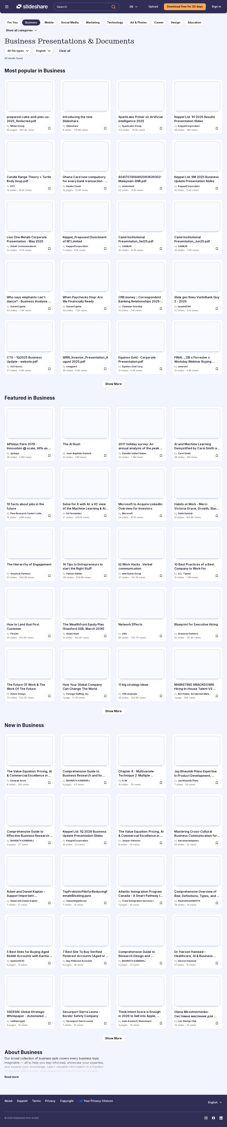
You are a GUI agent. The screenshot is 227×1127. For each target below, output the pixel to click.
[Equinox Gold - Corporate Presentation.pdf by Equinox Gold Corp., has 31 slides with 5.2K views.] (141, 347)
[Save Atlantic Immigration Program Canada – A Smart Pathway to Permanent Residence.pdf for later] (161, 903)
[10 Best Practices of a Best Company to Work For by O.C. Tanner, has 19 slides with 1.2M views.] (197, 554)
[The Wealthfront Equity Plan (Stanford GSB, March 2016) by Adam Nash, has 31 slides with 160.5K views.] (85, 614)
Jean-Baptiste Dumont (78, 453)
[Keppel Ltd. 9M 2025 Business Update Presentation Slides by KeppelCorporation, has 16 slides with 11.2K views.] (197, 166)
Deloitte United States (134, 453)
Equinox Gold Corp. (133, 366)
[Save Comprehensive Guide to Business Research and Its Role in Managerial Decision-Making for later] (105, 782)
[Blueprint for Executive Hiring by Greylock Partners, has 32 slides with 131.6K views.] (197, 614)
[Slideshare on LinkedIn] (220, 1117)
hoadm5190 (184, 306)
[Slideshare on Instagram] (205, 1117)
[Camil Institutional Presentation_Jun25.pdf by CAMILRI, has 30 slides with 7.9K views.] (197, 226)
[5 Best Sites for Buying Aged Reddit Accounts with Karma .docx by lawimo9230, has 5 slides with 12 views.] (29, 941)
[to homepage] (13, 23)
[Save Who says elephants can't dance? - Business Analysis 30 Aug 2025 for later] (49, 308)
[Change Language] (131, 7)
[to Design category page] (175, 23)
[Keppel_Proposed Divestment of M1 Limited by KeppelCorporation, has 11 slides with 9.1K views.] (85, 226)
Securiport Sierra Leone (79, 1021)
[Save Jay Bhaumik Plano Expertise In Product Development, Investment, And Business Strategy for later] (216, 782)
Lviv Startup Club (187, 1021)
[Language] (43, 51)
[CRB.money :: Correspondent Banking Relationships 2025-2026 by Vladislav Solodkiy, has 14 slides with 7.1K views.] (141, 287)
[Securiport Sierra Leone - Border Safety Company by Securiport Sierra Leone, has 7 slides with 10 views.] (85, 1001)
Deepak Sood (18, 780)
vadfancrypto (17, 1021)
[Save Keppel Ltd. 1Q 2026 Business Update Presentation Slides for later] (105, 843)
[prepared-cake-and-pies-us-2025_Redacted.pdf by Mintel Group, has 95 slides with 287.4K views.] (29, 106)
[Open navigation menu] (7, 7)
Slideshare (72, 126)
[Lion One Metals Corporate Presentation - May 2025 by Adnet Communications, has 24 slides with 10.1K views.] (29, 226)
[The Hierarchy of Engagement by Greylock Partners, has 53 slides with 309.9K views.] (29, 554)
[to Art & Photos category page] (138, 23)
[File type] (18, 51)
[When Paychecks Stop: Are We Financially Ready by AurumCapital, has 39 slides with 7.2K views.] (85, 287)
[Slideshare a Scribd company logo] (32, 7)
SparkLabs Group (131, 126)
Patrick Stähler (74, 573)
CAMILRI (126, 246)
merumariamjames (188, 840)
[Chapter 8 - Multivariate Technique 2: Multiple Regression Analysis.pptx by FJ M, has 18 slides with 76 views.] (141, 761)
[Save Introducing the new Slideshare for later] (105, 128)
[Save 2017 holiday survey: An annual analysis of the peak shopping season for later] (161, 455)
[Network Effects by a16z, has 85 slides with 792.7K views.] (141, 614)
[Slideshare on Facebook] (213, 1117)
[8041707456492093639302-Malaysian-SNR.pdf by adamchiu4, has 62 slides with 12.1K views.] (141, 166)
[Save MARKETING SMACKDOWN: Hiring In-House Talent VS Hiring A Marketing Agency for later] (216, 696)
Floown (14, 633)
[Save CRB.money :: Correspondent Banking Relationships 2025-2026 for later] (161, 308)
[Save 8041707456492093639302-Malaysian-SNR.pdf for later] (161, 188)
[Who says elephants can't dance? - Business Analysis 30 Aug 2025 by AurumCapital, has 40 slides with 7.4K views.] (29, 287)
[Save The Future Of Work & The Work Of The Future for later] (49, 696)
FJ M (124, 780)
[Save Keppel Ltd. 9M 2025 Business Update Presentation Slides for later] (216, 188)
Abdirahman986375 (189, 900)
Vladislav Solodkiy (132, 306)
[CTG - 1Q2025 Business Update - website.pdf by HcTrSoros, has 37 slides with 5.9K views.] (29, 347)
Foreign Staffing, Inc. (77, 693)
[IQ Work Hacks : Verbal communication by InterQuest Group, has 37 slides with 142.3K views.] (141, 554)
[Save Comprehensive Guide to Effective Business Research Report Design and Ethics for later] (49, 843)
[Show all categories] (22, 30)
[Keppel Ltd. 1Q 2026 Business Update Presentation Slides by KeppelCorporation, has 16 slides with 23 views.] (85, 821)
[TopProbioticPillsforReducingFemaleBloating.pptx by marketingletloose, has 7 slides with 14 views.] (85, 881)
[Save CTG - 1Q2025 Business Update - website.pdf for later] (49, 368)
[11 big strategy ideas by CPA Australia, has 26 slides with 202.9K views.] (141, 674)
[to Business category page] (31, 23)
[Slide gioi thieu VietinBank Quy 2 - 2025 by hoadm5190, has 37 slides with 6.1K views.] (197, 287)
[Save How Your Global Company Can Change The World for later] (105, 696)
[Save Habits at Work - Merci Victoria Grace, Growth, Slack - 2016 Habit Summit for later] (216, 515)
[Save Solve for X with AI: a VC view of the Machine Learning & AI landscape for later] (105, 515)
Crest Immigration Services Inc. (139, 900)
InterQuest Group (131, 573)
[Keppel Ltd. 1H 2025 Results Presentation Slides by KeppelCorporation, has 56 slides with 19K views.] (197, 106)
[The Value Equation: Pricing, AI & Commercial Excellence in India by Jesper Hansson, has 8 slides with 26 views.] (141, 821)
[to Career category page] (159, 23)
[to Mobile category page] (49, 23)
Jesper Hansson (131, 840)
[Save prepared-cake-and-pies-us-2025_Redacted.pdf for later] (49, 128)
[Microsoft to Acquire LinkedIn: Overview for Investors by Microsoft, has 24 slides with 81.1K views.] (141, 494)
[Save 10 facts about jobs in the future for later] (49, 515)
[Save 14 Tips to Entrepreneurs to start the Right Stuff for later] (105, 575)
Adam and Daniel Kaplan (23, 900)
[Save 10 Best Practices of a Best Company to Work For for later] (216, 575)
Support (22, 1100)
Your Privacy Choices (95, 1101)
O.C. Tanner (184, 573)
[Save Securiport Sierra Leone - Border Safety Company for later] (105, 1023)
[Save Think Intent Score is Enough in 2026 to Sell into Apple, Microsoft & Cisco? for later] (161, 1023)
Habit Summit (185, 513)
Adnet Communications (23, 246)
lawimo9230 (17, 960)
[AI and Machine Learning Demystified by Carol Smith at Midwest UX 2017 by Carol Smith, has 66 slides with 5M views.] (197, 433)
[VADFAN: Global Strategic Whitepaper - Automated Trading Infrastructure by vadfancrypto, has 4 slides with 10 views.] (29, 1001)
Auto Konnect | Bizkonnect (136, 1021)
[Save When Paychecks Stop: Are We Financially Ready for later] (105, 308)
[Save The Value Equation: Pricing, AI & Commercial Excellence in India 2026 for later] (49, 782)
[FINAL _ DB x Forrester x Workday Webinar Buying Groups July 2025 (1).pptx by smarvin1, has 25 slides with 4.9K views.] (197, 347)
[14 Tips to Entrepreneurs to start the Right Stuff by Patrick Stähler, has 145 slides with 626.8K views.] (85, 554)
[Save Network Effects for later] (161, 636)
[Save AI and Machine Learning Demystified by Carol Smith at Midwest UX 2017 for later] (216, 455)
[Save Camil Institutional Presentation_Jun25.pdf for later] (216, 248)
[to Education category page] (194, 23)
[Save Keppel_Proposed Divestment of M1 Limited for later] (105, 248)
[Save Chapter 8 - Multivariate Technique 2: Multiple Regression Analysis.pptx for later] (161, 782)
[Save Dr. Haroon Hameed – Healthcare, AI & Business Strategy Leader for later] (216, 963)
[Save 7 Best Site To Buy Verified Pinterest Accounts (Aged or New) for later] (105, 963)
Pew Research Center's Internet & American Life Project (27, 513)
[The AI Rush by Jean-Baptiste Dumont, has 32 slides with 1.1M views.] (85, 433)
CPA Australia (129, 693)
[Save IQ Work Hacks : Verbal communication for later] (161, 575)
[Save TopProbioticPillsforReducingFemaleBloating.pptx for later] (105, 903)
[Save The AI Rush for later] (105, 455)
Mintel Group (17, 126)
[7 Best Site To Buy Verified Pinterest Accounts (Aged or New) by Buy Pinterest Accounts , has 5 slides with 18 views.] (85, 941)
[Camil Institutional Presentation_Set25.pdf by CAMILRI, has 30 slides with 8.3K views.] (141, 226)
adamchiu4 (128, 186)
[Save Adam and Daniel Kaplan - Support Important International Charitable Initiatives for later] (49, 903)
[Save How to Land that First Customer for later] (49, 636)
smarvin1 (183, 366)
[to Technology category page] (115, 23)
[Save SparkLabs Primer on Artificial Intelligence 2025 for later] (161, 128)
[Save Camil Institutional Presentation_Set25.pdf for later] (161, 248)
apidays (14, 453)
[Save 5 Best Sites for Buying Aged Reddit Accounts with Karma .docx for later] (49, 963)
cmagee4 (71, 366)
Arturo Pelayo (18, 693)
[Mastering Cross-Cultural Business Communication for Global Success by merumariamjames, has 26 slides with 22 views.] (197, 821)
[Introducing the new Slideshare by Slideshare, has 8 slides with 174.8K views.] (85, 106)
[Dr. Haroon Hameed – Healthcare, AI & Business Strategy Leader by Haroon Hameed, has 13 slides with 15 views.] (197, 941)
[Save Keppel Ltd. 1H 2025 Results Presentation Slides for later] (216, 128)
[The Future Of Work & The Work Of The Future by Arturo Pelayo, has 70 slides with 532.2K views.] (29, 674)
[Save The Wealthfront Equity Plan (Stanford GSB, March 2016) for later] (105, 636)
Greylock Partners (20, 573)
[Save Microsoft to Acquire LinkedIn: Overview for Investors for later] (161, 515)
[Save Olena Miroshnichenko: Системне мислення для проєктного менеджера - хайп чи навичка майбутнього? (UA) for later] (216, 1023)
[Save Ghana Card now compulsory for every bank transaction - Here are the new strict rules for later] (105, 188)
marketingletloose (76, 900)
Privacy (50, 1100)
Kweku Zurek (73, 186)
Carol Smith (184, 453)
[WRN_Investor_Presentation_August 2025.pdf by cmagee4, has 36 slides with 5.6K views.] (85, 347)
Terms (36, 1100)
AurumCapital (17, 306)
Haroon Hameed (187, 960)
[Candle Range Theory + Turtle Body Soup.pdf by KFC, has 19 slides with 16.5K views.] (29, 166)
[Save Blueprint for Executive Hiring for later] (216, 636)
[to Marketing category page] (93, 23)
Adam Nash (72, 633)
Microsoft (127, 513)
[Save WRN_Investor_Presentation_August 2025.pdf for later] (105, 368)
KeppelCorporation (189, 126)
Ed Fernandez (74, 513)
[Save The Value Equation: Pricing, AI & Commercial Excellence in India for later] (161, 843)
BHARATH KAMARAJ (78, 780)
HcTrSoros (16, 366)
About (8, 1100)
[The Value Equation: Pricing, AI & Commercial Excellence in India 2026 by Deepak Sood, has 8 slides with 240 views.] (29, 761)
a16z (124, 633)
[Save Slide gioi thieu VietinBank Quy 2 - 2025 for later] (216, 308)
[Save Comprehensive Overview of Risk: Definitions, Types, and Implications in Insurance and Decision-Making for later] (216, 903)
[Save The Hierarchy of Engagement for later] (49, 575)
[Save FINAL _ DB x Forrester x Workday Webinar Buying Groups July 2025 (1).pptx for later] (216, 368)
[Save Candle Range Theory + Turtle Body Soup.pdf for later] (49, 188)
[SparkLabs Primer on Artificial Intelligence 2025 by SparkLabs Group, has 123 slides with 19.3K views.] (141, 106)
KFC (12, 186)
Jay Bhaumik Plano (188, 780)
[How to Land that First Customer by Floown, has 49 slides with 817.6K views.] (29, 614)
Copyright (67, 1100)
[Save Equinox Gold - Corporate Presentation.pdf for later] (161, 368)
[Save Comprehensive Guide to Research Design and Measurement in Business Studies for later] (161, 963)
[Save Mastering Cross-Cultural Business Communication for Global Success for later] (216, 843)
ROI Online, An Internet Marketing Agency (195, 693)
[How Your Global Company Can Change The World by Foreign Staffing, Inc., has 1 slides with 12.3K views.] (85, 674)
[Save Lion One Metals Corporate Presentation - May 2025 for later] (49, 248)
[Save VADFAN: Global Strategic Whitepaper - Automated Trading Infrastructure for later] (49, 1023)
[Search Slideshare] (86, 7)
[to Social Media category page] (70, 23)
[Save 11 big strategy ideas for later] (161, 696)
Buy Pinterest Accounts (79, 960)
